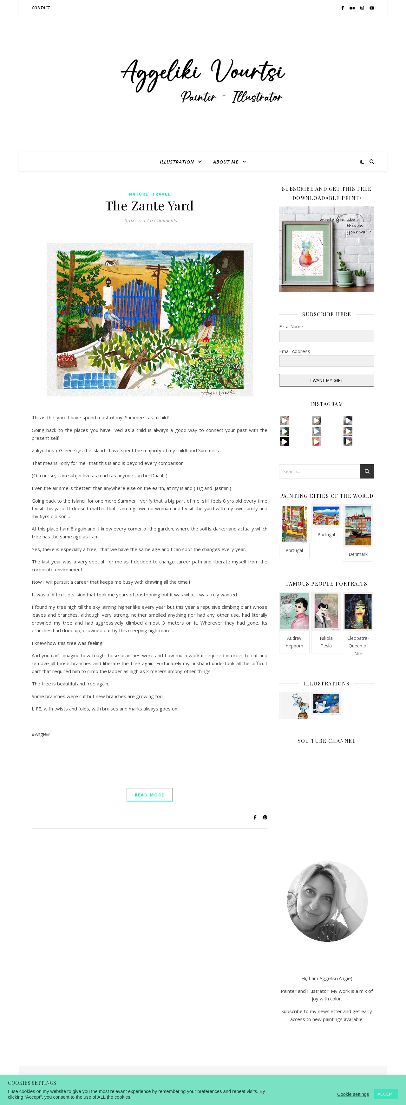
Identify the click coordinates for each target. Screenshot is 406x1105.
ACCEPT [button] (385, 1094)
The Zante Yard (149, 205)
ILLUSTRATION (177, 161)
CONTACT (41, 7)
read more (149, 795)
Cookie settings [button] (353, 1094)
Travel (161, 194)
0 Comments (163, 220)
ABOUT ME (226, 161)
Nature (138, 194)
